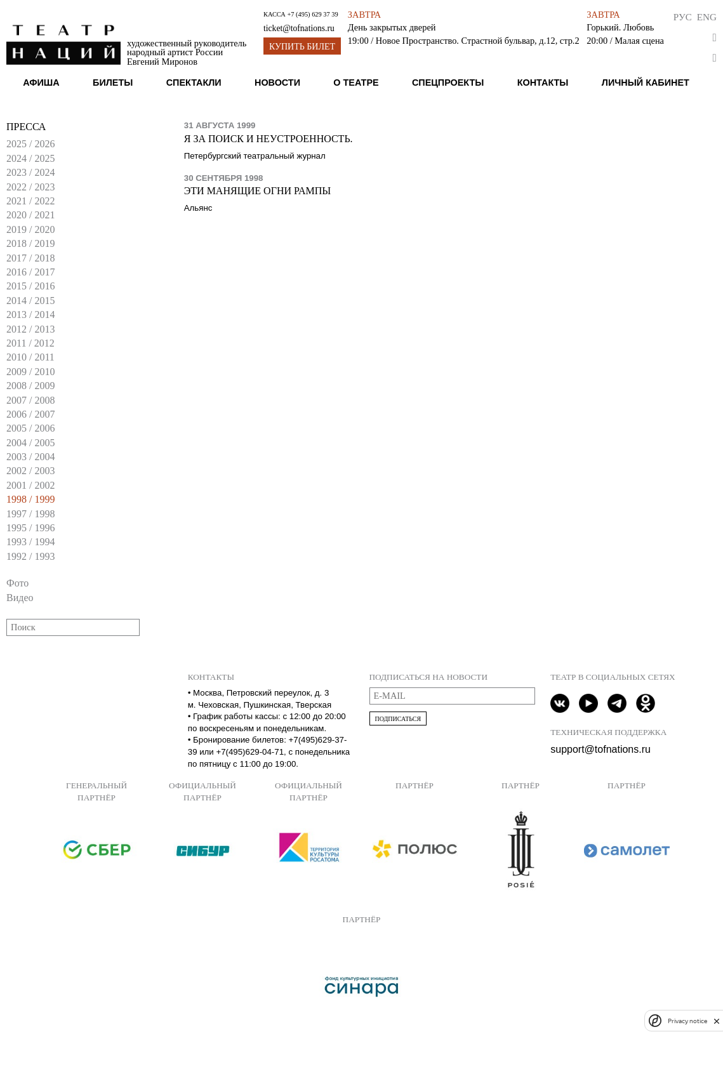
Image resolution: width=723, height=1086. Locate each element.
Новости (277, 82)
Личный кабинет (645, 82)
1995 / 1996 (30, 527)
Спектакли (194, 82)
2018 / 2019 (30, 243)
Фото (17, 583)
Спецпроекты (448, 82)
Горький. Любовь (620, 27)
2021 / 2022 (30, 200)
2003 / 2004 (30, 456)
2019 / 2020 (30, 229)
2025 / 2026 (30, 143)
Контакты (543, 82)
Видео (19, 597)
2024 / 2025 (30, 158)
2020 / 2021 (30, 214)
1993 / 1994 (30, 541)
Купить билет (302, 46)
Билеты (113, 82)
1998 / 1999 (30, 499)
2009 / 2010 (30, 371)
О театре (355, 82)
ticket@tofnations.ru (299, 28)
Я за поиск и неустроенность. (268, 138)
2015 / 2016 (30, 286)
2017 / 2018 (30, 258)
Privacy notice (687, 1020)
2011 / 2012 (30, 343)
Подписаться (398, 718)
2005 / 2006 (30, 428)
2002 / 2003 (30, 470)
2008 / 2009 (30, 385)
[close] (716, 1021)
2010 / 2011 (30, 357)
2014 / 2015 (30, 300)
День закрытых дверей (392, 27)
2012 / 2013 (30, 329)
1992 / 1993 (30, 556)
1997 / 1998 (30, 513)
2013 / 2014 (30, 314)
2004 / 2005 (30, 442)
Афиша (41, 82)
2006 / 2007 (30, 414)
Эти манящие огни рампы (257, 190)
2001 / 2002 (30, 485)
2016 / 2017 (30, 272)
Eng (707, 16)
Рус (682, 16)
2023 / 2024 (30, 172)
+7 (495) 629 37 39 (312, 14)
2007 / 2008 (30, 400)
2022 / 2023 (30, 187)
